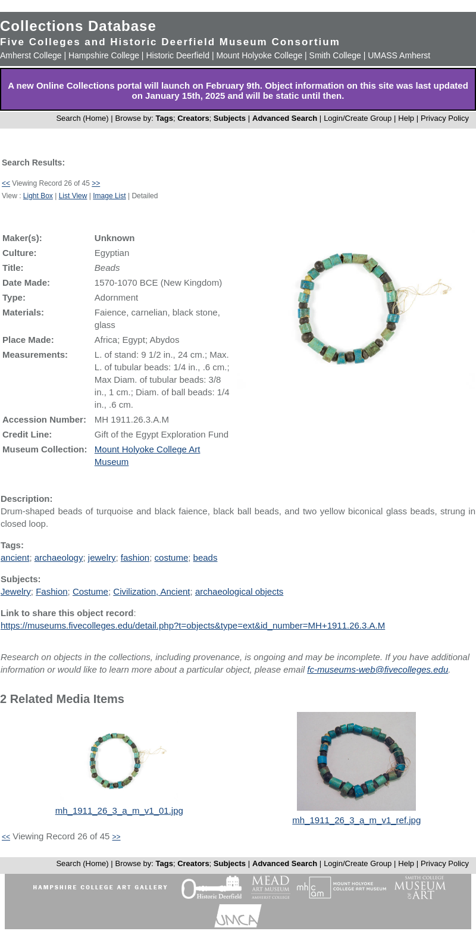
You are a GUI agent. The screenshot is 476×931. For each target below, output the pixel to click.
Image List (109, 196)
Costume (90, 591)
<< (6, 183)
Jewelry (16, 591)
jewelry (102, 557)
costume (172, 557)
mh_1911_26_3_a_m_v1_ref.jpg (356, 820)
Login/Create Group (359, 118)
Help (406, 118)
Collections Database (78, 26)
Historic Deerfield (177, 55)
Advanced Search (284, 118)
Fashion (51, 591)
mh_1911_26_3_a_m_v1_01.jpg (119, 810)
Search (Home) (82, 118)
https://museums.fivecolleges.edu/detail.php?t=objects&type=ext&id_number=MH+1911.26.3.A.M (193, 625)
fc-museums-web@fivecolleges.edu (377, 669)
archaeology (59, 557)
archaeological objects (239, 591)
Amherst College (31, 55)
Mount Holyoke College (259, 55)
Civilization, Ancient (151, 591)
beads (205, 557)
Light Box (38, 196)
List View (73, 196)
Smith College (335, 55)
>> (96, 183)
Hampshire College (103, 55)
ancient (15, 557)
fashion (135, 557)
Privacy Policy (445, 118)
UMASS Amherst (399, 55)
